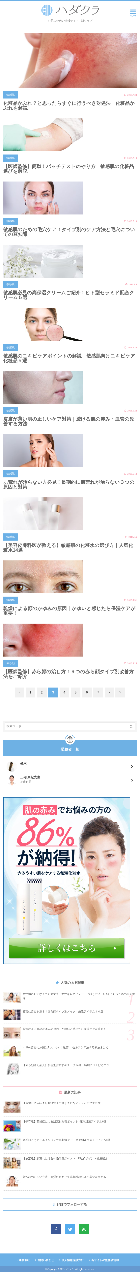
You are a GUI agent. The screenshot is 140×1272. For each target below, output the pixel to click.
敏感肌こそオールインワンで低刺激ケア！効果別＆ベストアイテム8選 (66, 1140)
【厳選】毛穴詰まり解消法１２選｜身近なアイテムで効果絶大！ (63, 1103)
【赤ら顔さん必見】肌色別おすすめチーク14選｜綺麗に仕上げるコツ (66, 1065)
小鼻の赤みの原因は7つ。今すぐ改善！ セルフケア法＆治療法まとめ (65, 1047)
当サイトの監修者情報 (105, 1260)
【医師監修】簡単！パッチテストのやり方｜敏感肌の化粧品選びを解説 (68, 169)
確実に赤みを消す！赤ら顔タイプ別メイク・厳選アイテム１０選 (63, 1011)
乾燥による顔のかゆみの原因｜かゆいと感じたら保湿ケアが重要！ (69, 611)
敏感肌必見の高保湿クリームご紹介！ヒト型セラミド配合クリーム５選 (68, 295)
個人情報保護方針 (73, 1260)
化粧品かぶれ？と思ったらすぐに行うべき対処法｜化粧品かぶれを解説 (69, 105)
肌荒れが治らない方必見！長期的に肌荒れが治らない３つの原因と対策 (68, 484)
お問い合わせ (45, 1260)
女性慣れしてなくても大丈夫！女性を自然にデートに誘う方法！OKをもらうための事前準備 (79, 996)
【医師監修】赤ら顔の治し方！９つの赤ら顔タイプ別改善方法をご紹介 (68, 674)
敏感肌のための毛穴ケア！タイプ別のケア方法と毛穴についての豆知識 (69, 232)
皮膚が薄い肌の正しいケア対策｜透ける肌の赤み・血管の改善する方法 (68, 421)
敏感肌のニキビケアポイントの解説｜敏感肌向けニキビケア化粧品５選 (69, 358)
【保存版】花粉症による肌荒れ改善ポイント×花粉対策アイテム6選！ (66, 1121)
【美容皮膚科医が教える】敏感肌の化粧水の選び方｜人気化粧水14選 (68, 548)
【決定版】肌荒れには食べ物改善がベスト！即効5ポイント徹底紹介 (65, 1158)
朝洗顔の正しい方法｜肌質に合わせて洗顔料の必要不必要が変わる (64, 1176)
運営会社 (24, 1260)
